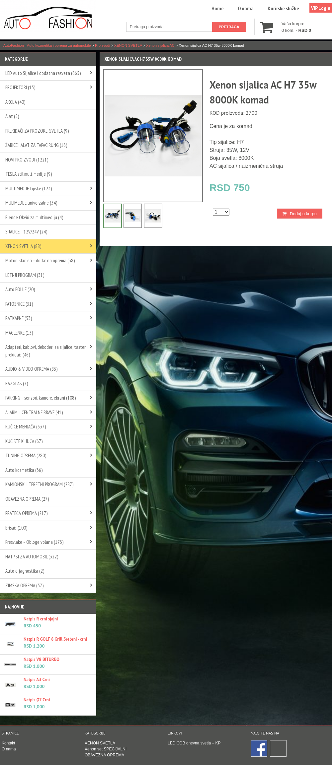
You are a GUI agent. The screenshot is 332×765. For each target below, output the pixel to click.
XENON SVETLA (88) (23, 246)
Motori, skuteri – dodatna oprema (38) (40, 260)
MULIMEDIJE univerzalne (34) (31, 203)
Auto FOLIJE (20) (20, 289)
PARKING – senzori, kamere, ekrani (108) (40, 398)
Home (217, 8)
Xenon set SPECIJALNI (105, 749)
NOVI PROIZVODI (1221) (26, 160)
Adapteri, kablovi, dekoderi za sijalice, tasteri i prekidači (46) (47, 351)
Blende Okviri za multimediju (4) (34, 217)
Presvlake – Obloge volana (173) (34, 542)
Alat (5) (12, 116)
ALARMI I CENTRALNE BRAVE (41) (34, 412)
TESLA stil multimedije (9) (28, 174)
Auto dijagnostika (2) (24, 571)
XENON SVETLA (100, 743)
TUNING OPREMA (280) (25, 455)
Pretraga (229, 27)
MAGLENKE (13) (19, 333)
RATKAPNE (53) (18, 318)
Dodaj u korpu (303, 213)
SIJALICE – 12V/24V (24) (26, 231)
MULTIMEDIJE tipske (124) (28, 188)
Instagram (278, 748)
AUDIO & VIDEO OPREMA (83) (31, 369)
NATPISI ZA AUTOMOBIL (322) (31, 556)
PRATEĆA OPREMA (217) (26, 513)
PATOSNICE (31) (19, 304)
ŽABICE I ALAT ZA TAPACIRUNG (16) (36, 145)
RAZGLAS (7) (16, 383)
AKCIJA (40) (15, 102)
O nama (246, 8)
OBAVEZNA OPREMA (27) (27, 499)
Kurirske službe (283, 8)
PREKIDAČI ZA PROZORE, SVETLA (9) (37, 131)
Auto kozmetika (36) (23, 470)
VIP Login (320, 8)
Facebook (259, 748)
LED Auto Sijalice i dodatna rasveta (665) (43, 73)
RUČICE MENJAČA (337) (25, 426)
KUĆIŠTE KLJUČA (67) (23, 441)
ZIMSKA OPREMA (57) (24, 585)
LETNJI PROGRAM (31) (24, 275)
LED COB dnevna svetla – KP (194, 743)
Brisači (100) (16, 528)
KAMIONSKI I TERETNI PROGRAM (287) (39, 484)
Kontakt (8, 743)
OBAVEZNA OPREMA (104, 755)
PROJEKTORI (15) (20, 87)
